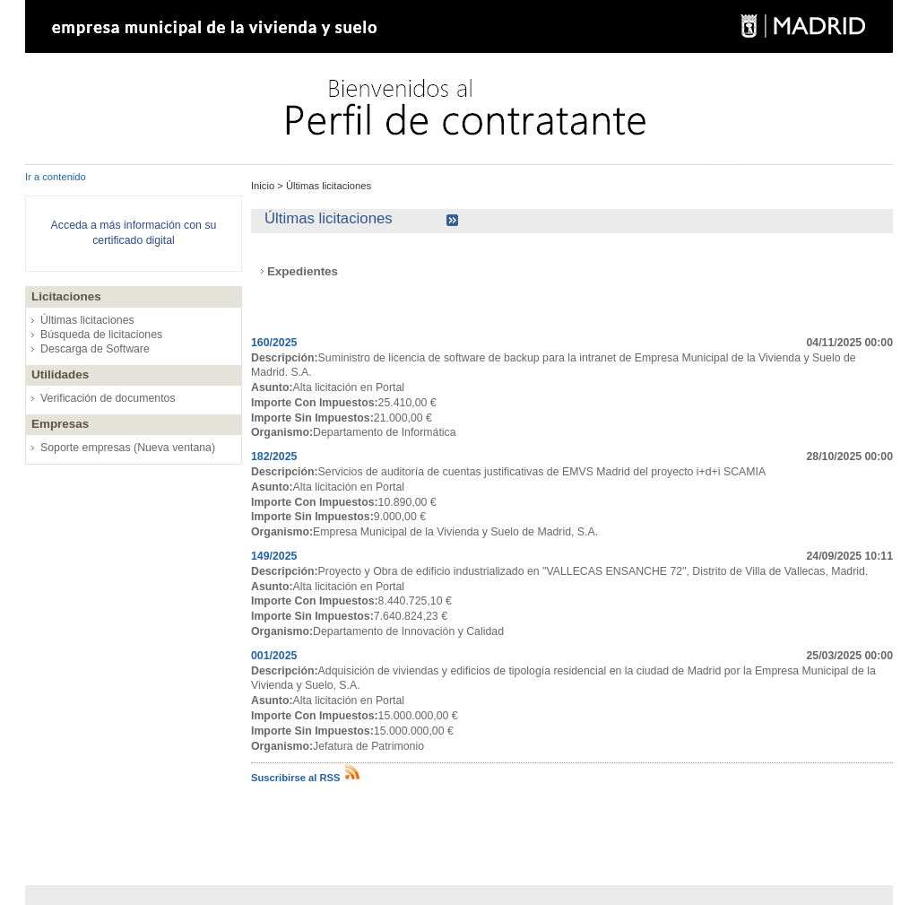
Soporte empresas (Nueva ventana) (127, 447)
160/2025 (274, 342)
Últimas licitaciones (87, 320)
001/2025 (274, 655)
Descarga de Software (95, 349)
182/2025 (274, 456)
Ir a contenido (55, 176)
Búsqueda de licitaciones (101, 334)
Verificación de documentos (108, 398)
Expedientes (302, 271)
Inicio (264, 185)
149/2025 (274, 556)
